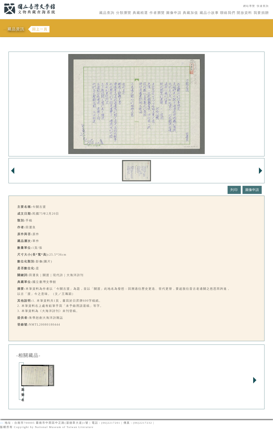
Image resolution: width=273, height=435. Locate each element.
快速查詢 (263, 5)
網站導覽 (249, 5)
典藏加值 (190, 13)
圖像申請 (174, 13)
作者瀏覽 (157, 13)
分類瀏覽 (123, 13)
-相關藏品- (28, 355)
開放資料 (244, 13)
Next (254, 380)
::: (1, 2)
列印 (234, 190)
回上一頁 (40, 29)
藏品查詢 (107, 13)
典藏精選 (140, 13)
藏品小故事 (209, 13)
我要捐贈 (261, 13)
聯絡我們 (227, 13)
